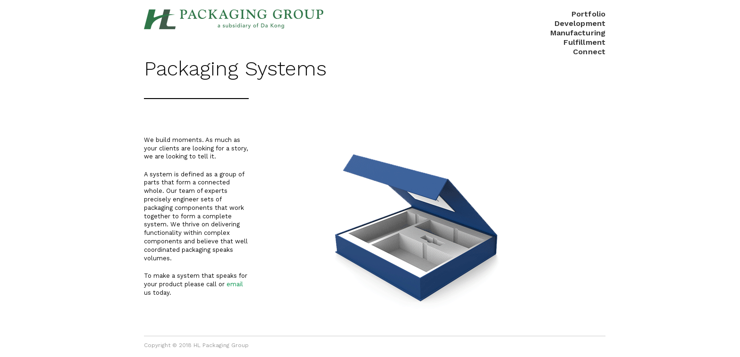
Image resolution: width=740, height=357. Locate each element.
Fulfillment (584, 42)
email (235, 284)
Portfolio (588, 13)
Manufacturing (577, 32)
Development (580, 23)
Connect (589, 51)
